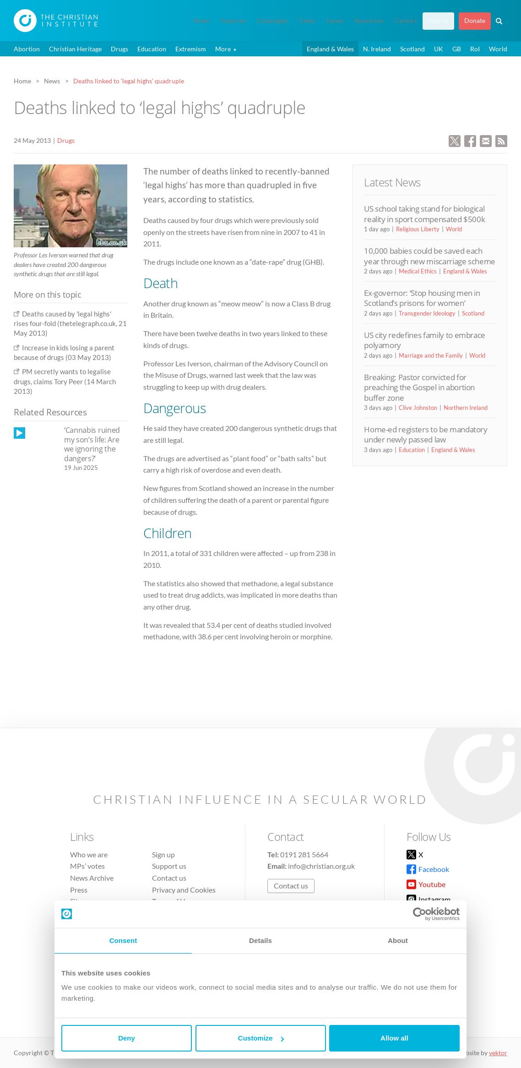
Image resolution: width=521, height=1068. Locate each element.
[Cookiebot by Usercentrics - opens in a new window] (420, 914)
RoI (475, 49)
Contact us (169, 877)
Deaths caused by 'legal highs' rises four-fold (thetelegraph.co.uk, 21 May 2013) (70, 324)
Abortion (27, 49)
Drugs (119, 49)
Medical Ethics (418, 271)
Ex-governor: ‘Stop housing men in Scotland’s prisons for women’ (422, 298)
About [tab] (398, 940)
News (202, 20)
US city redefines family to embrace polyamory (424, 340)
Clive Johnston (418, 407)
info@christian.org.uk (321, 865)
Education (151, 49)
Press (78, 889)
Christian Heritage (75, 49)
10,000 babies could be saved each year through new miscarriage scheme (429, 255)
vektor (498, 1053)
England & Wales (330, 49)
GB (456, 49)
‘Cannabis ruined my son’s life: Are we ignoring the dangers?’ (92, 444)
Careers (406, 20)
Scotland (412, 49)
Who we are (89, 854)
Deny (126, 1038)
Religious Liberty (418, 229)
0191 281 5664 (304, 854)
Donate (474, 20)
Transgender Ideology (427, 313)
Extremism (190, 49)
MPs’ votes (87, 865)
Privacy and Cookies (184, 889)
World (498, 49)
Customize (261, 1038)
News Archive (92, 877)
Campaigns (272, 20)
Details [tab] (260, 940)
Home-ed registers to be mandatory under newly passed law (426, 434)
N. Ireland (377, 49)
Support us (169, 865)
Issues (334, 20)
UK (438, 49)
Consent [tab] (123, 940)
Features (233, 20)
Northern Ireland (466, 407)
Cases (307, 20)
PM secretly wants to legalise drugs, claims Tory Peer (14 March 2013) (65, 381)
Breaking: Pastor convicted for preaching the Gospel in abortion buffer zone (419, 387)
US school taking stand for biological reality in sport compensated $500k (424, 213)
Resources (369, 20)
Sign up (438, 20)
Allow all (394, 1038)
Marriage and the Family (431, 355)
